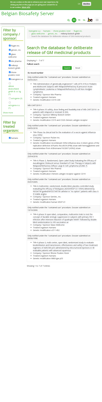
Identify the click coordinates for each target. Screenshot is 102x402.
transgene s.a (34, 31)
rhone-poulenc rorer (62, 31)
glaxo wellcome (38, 33)
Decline (86, 4)
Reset (77, 68)
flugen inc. (78, 31)
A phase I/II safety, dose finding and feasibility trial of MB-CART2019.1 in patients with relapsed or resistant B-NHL (49, 133)
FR (79, 20)
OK (79, 4)
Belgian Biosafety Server (27, 13)
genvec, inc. (53, 33)
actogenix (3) (16, 98)
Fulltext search (33, 64)
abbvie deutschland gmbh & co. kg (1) (14, 90)
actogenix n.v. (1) (14, 106)
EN (74, 20)
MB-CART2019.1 (33, 125)
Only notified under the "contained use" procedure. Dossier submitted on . (33, 89)
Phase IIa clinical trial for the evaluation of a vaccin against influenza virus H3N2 (49, 153)
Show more (8, 112)
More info (26, 7)
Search (67, 68)
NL (84, 20)
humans (46, 31)
